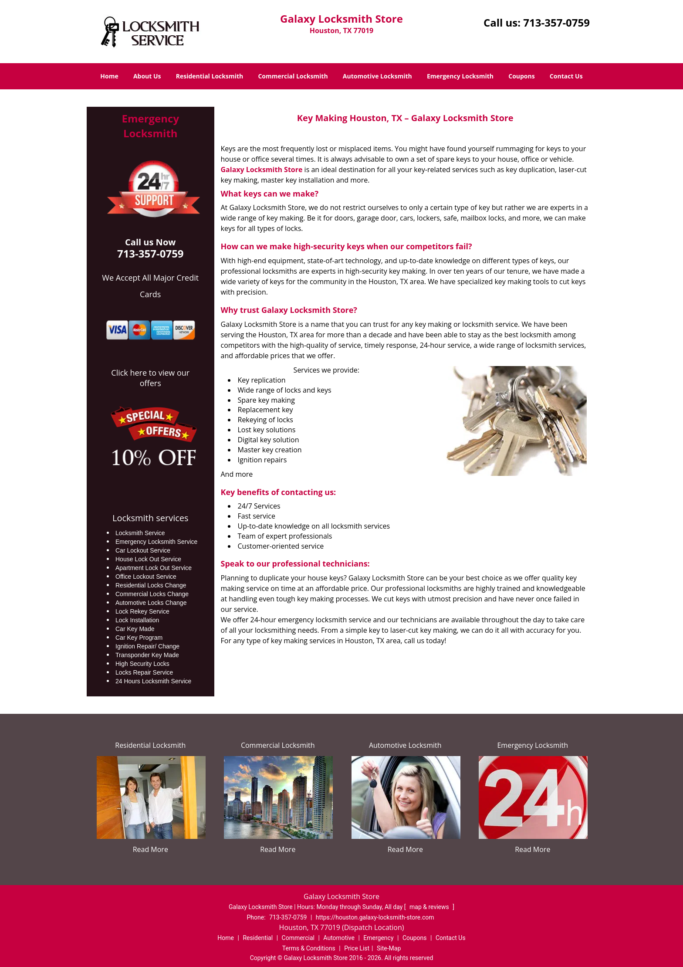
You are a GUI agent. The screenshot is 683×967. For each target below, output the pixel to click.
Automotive (339, 937)
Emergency (378, 937)
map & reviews (429, 906)
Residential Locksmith (209, 76)
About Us (147, 76)
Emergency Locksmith (460, 76)
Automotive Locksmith (377, 76)
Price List (356, 948)
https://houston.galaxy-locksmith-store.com (375, 917)
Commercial (298, 937)
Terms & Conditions (308, 948)
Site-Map (389, 948)
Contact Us (566, 76)
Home (109, 76)
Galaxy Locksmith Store (262, 169)
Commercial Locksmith (293, 76)
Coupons (521, 76)
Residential (258, 937)
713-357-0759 (556, 22)
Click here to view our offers (150, 377)
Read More (150, 849)
